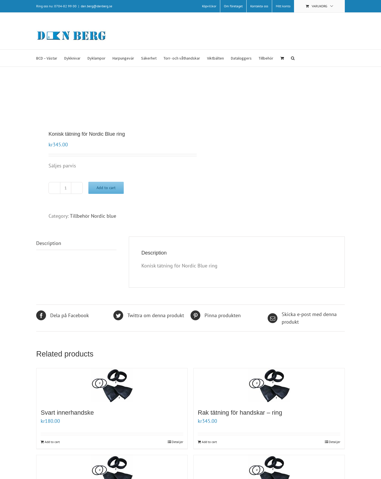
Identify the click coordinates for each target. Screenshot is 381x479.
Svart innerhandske (67, 412)
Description (48, 243)
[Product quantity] (65, 188)
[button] (293, 58)
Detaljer (177, 442)
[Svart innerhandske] (111, 385)
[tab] (76, 243)
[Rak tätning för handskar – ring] (269, 385)
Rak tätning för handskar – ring (241, 412)
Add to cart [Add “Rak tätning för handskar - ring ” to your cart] (209, 442)
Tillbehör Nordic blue (93, 216)
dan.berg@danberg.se (96, 6)
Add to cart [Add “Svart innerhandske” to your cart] (52, 442)
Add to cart (106, 187)
